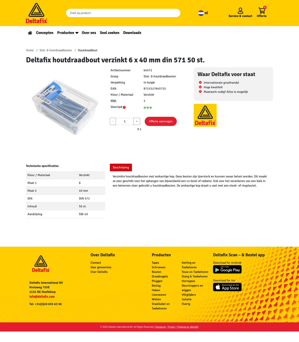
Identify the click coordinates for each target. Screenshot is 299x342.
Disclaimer (160, 327)
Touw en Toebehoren (195, 272)
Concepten (44, 32)
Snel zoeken (109, 32)
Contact (96, 263)
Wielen (156, 299)
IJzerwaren (159, 295)
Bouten (156, 272)
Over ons (89, 32)
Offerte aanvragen (161, 121)
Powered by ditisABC (188, 327)
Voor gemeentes (101, 267)
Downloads (132, 32)
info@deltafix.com (42, 296)
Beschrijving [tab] (121, 167)
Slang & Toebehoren (195, 276)
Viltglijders (189, 295)
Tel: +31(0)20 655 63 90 (45, 304)
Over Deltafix (99, 272)
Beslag (156, 286)
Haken (156, 290)
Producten (65, 32)
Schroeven (159, 267)
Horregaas (188, 281)
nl (203, 12)
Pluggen (157, 281)
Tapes (155, 263)
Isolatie (186, 299)
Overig (186, 304)
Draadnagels (160, 276)
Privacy (171, 327)
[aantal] (125, 121)
